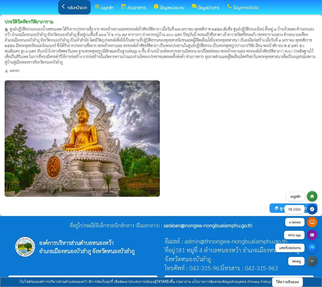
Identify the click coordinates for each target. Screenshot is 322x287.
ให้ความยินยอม (287, 282)
